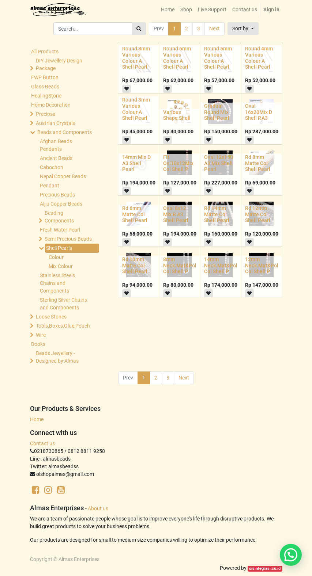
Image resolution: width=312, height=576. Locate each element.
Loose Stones (51, 317)
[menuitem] (167, 9)
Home (37, 419)
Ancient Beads (56, 158)
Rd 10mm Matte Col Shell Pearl (134, 265)
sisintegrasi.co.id (265, 568)
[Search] (139, 28)
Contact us (42, 443)
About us (98, 508)
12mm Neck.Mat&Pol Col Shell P (261, 265)
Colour (56, 257)
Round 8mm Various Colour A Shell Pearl (136, 58)
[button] (243, 28)
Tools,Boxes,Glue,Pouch (63, 326)
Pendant (49, 185)
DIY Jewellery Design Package (59, 64)
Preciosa (46, 114)
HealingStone (46, 96)
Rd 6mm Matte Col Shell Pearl (134, 214)
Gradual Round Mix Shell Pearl (216, 112)
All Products (45, 51)
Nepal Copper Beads (63, 176)
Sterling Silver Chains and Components (63, 303)
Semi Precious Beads (68, 239)
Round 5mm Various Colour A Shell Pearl (218, 58)
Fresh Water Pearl (60, 230)
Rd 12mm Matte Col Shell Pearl (257, 214)
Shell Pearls (59, 248)
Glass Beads (45, 86)
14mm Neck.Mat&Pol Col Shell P (220, 265)
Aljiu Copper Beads (61, 204)
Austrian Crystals (55, 123)
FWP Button (45, 77)
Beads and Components (64, 132)
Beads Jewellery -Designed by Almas (57, 357)
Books (38, 344)
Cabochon (51, 167)
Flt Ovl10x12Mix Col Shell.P (178, 163)
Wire (41, 335)
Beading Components (59, 217)
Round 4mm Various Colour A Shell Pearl (259, 58)
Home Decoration (51, 105)
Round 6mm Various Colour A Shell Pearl (177, 58)
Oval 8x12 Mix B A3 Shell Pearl (175, 214)
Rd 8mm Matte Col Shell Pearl (257, 163)
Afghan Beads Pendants (56, 145)
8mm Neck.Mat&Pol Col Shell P (179, 265)
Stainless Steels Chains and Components (57, 283)
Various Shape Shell (177, 115)
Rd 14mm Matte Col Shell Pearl (216, 214)
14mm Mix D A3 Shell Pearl (136, 163)
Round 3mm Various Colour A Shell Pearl (136, 109)
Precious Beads (57, 195)
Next (214, 28)
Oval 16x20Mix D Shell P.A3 (258, 112)
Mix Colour (61, 266)
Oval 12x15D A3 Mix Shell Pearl (218, 163)
